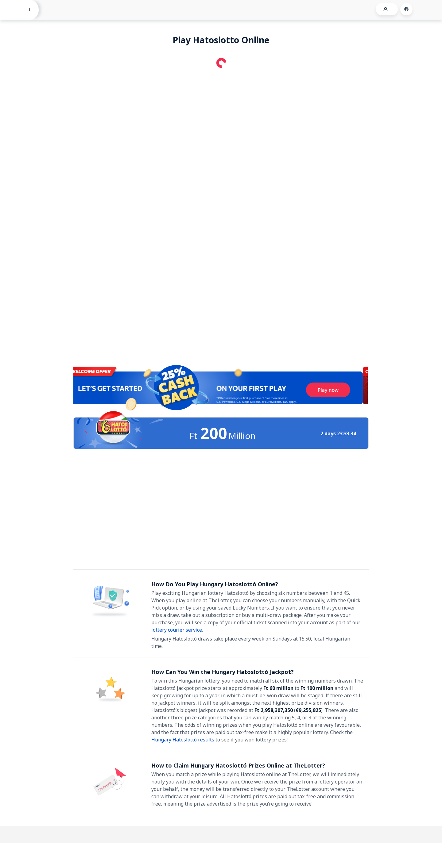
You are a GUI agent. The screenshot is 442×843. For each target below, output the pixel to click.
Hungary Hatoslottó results (182, 739)
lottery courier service (176, 629)
